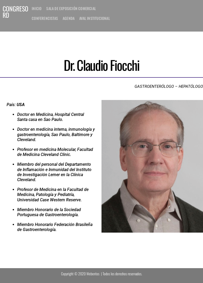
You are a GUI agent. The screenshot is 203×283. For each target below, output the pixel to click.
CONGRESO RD (15, 12)
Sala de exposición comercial (71, 8)
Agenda (69, 18)
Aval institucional (94, 18)
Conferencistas (45, 18)
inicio (36, 8)
